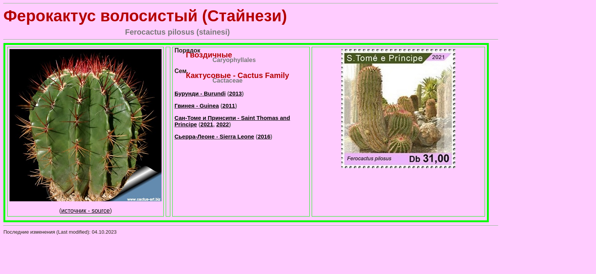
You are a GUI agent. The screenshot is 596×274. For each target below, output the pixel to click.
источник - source (85, 210)
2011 (228, 105)
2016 (264, 136)
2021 (206, 124)
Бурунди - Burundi (200, 93)
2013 (235, 93)
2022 (222, 124)
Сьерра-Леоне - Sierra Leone (214, 136)
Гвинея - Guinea (196, 105)
